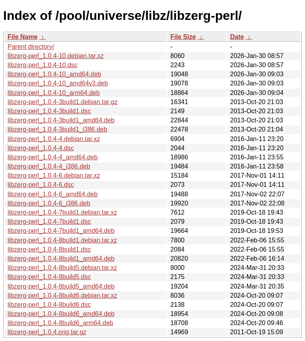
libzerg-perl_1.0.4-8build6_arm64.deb (60, 323)
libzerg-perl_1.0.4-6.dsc (41, 184)
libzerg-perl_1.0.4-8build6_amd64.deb (61, 313)
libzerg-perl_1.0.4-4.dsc (41, 148)
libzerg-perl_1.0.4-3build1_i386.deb (57, 129)
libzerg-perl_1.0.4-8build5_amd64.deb (61, 286)
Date (237, 36)
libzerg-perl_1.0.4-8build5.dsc (49, 276)
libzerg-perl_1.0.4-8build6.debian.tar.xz (62, 295)
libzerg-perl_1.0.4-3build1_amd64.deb (61, 120)
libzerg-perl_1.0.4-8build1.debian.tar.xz (62, 240)
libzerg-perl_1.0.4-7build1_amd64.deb (61, 230)
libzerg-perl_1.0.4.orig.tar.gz (47, 332)
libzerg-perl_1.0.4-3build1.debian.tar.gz (63, 102)
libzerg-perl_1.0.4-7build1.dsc (49, 221)
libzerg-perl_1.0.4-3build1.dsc (49, 111)
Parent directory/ (31, 46)
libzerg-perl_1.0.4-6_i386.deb (49, 203)
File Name (23, 36)
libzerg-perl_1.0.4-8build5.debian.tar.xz (62, 267)
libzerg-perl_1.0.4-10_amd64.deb (54, 74)
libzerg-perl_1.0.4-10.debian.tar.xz (56, 55)
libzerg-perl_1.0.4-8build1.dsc (49, 249)
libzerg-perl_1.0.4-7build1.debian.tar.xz (62, 212)
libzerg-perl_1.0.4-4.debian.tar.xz (54, 139)
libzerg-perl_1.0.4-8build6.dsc (49, 304)
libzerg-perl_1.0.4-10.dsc (42, 65)
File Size (183, 36)
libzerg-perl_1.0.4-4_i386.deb (49, 166)
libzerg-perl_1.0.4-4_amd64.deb (53, 157)
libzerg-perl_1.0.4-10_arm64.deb (54, 92)
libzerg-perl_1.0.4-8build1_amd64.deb (61, 258)
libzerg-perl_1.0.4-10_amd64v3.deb (58, 83)
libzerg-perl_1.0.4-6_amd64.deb (53, 194)
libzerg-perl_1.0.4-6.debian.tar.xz (54, 175)
